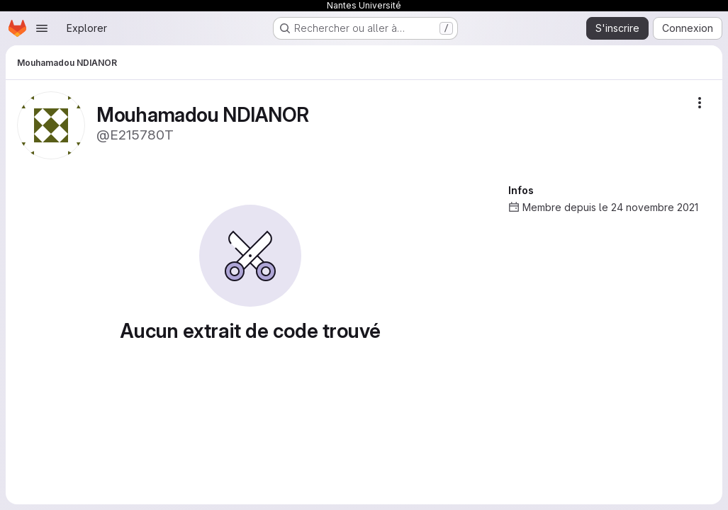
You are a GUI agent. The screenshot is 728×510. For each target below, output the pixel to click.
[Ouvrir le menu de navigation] (41, 28)
